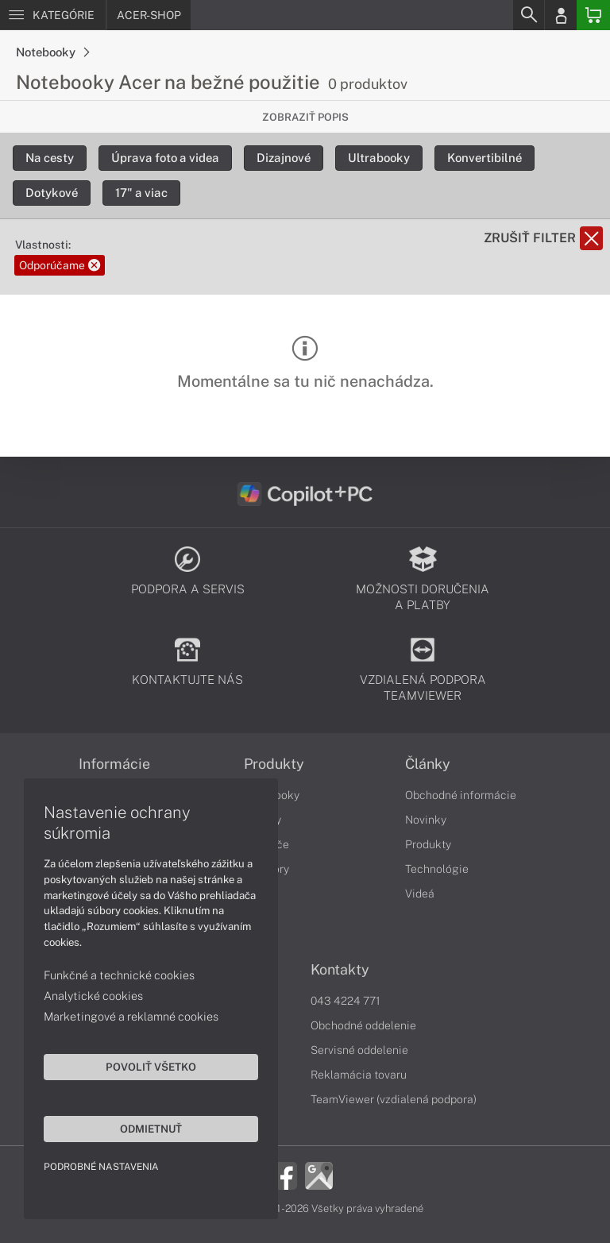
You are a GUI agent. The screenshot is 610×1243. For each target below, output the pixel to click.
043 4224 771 (345, 1000)
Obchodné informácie (460, 795)
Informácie (114, 764)
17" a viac (141, 192)
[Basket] (593, 15)
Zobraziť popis (305, 117)
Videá (419, 893)
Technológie (437, 869)
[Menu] (53, 15)
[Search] (528, 15)
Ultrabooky (379, 157)
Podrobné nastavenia (101, 1166)
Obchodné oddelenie (363, 1025)
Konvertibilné (484, 157)
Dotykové (51, 192)
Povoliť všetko (151, 1066)
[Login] (561, 15)
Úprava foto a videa (165, 157)
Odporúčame (59, 265)
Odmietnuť (151, 1128)
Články (427, 764)
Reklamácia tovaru (359, 1074)
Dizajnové (284, 157)
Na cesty (49, 157)
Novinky (425, 819)
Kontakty (340, 970)
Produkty (274, 764)
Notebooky (52, 52)
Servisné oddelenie (359, 1050)
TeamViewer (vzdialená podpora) (394, 1099)
